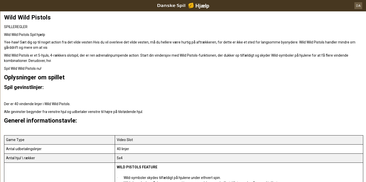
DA (358, 6)
